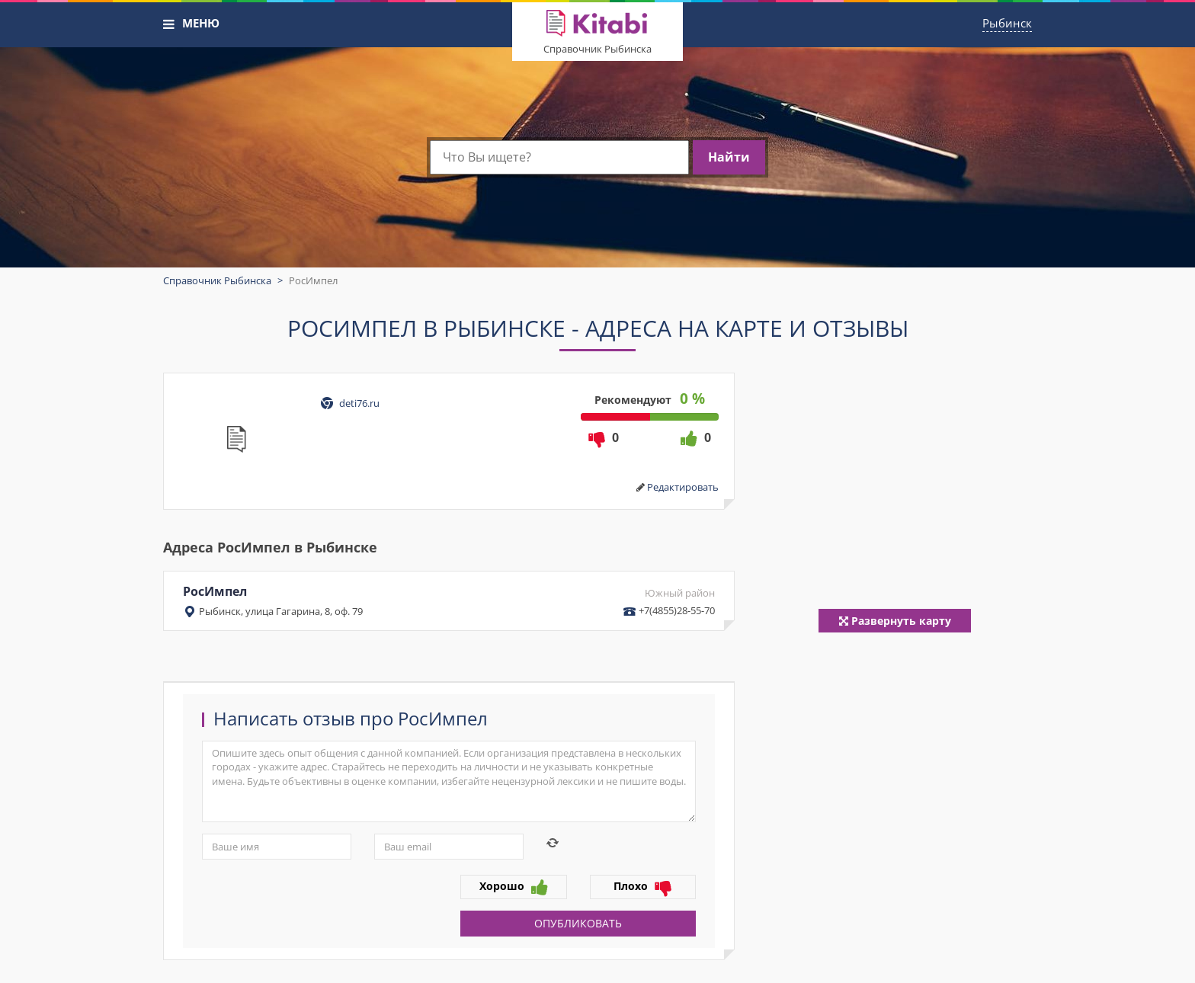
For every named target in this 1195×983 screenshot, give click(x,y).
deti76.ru (359, 403)
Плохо (642, 887)
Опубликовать (578, 923)
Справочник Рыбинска (597, 49)
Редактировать (683, 487)
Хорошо (513, 887)
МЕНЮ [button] (200, 22)
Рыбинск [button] (1007, 22)
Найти (729, 157)
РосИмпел (449, 600)
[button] (169, 24)
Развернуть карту (895, 620)
